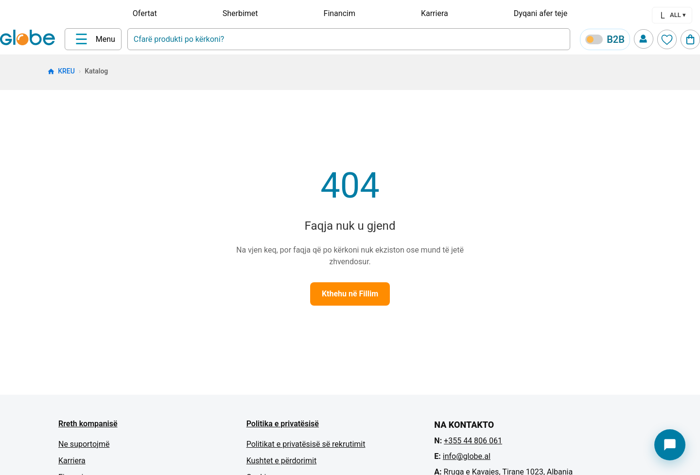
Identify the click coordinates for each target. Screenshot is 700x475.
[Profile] (643, 39)
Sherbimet (240, 13)
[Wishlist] (667, 39)
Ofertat (145, 13)
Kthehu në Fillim (350, 293)
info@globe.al (466, 456)
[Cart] (690, 39)
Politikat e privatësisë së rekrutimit (306, 444)
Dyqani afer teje (540, 13)
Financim (339, 13)
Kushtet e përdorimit (281, 460)
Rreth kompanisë (88, 423)
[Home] (29, 38)
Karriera (434, 13)
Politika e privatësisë (282, 423)
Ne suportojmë (83, 444)
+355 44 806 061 (473, 440)
